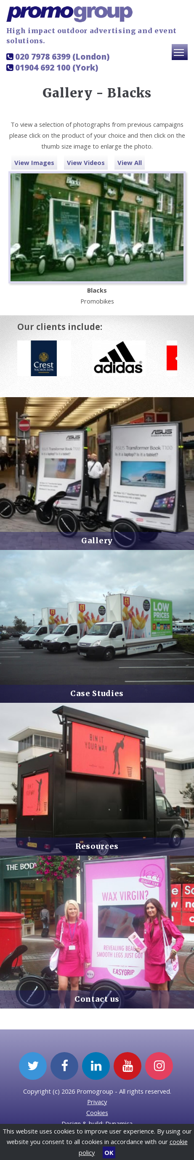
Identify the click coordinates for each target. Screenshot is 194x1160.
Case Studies (97, 693)
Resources (97, 846)
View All (129, 162)
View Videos (86, 162)
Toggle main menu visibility (181, 56)
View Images (34, 162)
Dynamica (119, 1123)
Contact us (97, 999)
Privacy (97, 1101)
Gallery (97, 540)
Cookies (97, 1112)
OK (108, 1152)
